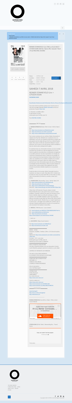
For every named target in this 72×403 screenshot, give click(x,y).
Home (10, 35)
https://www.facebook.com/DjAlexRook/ (41, 224)
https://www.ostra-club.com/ (36, 277)
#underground (62, 103)
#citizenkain (48, 103)
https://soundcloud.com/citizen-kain (40, 184)
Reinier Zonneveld (48, 107)
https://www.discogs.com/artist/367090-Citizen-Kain (48, 187)
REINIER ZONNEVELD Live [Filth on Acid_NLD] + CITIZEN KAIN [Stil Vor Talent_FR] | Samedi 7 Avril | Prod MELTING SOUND (45, 49)
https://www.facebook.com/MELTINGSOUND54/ (41, 285)
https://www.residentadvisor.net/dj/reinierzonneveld (44, 133)
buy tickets (56, 78)
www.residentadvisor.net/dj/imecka (40, 212)
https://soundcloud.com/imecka (39, 213)
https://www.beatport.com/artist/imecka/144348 (41, 215)
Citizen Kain (42, 109)
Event (13, 35)
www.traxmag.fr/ (33, 291)
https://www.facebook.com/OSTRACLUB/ (39, 283)
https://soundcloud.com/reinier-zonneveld (42, 131)
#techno (53, 103)
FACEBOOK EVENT (34, 97)
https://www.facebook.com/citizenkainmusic (42, 182)
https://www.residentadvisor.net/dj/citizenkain (43, 185)
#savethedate (32, 103)
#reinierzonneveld (40, 103)
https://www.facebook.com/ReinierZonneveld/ (43, 130)
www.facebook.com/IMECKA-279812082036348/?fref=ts (46, 210)
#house (57, 103)
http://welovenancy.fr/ (34, 294)
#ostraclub (68, 103)
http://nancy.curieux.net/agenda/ (37, 292)
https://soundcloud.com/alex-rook (39, 225)
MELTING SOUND (36, 118)
